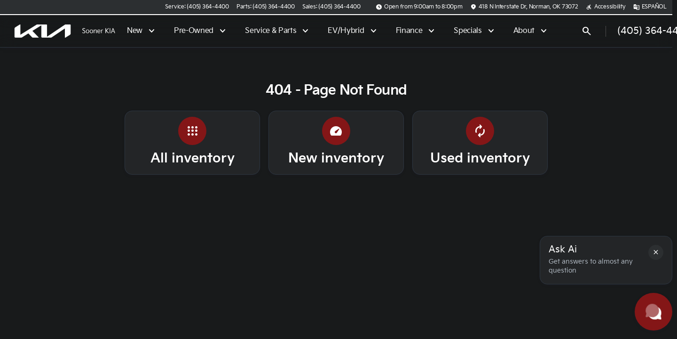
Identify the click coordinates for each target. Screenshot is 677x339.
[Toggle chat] (653, 312)
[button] (655, 252)
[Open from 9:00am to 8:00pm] (419, 7)
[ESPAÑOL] (650, 7)
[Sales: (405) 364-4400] (331, 7)
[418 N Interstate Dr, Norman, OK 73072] (524, 7)
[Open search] (586, 31)
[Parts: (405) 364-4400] (266, 7)
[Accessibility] (606, 7)
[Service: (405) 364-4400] (196, 7)
